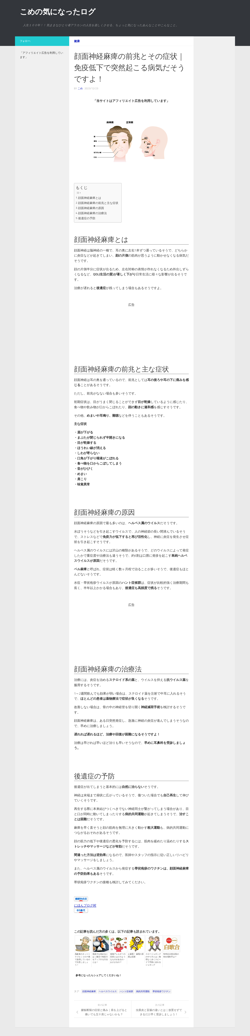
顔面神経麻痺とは (90, 197)
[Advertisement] (131, 328)
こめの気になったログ (57, 11)
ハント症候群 (126, 990)
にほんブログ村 (85, 904)
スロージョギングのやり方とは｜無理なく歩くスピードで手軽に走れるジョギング (153, 958)
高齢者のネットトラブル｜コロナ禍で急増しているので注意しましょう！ (82, 958)
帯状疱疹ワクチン (161, 990)
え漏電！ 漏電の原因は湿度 (136, 954)
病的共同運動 (143, 990)
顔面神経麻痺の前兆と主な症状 (99, 202)
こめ (80, 88)
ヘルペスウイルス (108, 990)
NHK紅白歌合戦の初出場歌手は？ (171, 954)
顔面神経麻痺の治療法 (93, 212)
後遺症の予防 (87, 217)
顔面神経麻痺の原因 (91, 207)
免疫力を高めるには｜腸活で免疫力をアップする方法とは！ (100, 957)
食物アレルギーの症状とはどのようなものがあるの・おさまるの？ (117, 957)
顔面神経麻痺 (89, 990)
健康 (77, 41)
